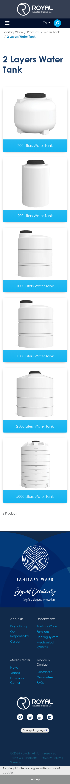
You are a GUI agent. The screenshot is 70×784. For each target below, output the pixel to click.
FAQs (40, 682)
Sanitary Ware (13, 32)
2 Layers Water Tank (21, 36)
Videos (15, 673)
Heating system (47, 637)
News (14, 667)
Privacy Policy (51, 758)
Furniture (43, 631)
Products (33, 32)
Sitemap (16, 762)
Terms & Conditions (23, 758)
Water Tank (52, 32)
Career (15, 641)
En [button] (45, 23)
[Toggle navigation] (7, 23)
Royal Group (19, 626)
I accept (35, 779)
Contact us (44, 672)
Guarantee (45, 677)
